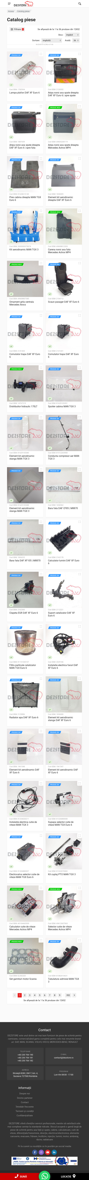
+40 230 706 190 (25, 1055)
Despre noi (24, 1093)
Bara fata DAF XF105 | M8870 (25, 560)
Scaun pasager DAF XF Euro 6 (63, 301)
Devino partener (24, 1098)
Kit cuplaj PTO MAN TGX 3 (62, 874)
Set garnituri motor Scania (23, 979)
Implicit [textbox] (69, 35)
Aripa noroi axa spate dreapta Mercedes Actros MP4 (63, 146)
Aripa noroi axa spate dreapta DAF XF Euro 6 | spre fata (24, 146)
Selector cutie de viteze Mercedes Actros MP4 (60, 928)
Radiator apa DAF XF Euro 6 (23, 717)
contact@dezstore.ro (63, 1058)
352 (68, 995)
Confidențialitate (25, 1115)
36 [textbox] (75, 40)
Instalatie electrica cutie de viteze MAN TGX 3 (23, 823)
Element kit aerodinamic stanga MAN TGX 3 (21, 457)
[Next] (74, 995)
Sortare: (36, 40)
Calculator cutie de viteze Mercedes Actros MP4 (22, 928)
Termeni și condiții (25, 1111)
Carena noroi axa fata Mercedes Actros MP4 (59, 251)
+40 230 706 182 (25, 1060)
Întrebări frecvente (25, 1106)
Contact (25, 1102)
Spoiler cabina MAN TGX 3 (62, 406)
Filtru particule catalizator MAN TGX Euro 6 (22, 666)
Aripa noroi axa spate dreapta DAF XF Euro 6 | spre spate (63, 94)
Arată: (68, 40)
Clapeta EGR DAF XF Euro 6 (23, 612)
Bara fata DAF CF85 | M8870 (63, 508)
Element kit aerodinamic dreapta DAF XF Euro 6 (60, 198)
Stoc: (60, 35)
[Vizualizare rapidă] (41, 54)
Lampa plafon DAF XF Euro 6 (24, 92)
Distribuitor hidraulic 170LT (23, 406)
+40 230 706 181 (25, 1058)
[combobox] (72, 35)
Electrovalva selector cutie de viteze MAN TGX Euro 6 (24, 876)
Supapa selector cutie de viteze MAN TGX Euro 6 (60, 823)
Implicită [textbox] (47, 40)
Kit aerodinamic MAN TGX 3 (23, 249)
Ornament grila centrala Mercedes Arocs (21, 303)
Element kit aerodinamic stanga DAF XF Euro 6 (60, 719)
